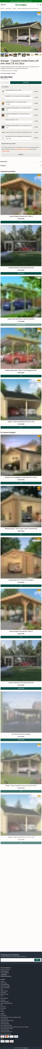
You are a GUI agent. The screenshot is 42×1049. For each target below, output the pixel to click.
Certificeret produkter (5, 986)
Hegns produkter (4, 990)
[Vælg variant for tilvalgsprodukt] (19, 92)
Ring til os (21, 154)
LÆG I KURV (26, 82)
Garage (14, 8)
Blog (2, 1004)
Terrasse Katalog (4, 1018)
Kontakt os (3, 1000)
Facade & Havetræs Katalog (7, 1028)
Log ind (2, 1009)
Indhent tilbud (21, 275)
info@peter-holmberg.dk (22, 149)
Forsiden (2, 8)
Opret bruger (3, 1008)
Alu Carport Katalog (5, 1030)
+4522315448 (6, 151)
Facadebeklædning (5, 984)
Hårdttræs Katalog (5, 1022)
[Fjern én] (2, 82)
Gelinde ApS (25, 1047)
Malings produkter (5, 994)
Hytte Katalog (4, 1015)
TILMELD (37, 959)
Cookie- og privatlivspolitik (6, 1003)
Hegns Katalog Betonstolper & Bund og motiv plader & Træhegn (14, 1026)
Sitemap (2, 1011)
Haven (2, 995)
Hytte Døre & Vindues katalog (7, 1020)
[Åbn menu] (3, 4)
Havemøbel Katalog (5, 1023)
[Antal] (4, 82)
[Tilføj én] (7, 82)
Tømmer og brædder (5, 987)
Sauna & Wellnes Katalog (6, 1025)
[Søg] (38, 4)
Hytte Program (8, 8)
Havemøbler (3, 992)
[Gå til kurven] (40, 5)
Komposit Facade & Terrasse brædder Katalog (11, 1017)
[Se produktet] (3, 91)
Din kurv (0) (3, 1006)
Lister (2, 989)
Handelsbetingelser (5, 1001)
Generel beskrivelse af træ (6, 1031)
